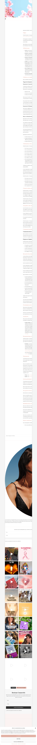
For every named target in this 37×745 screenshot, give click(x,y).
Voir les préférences (18, 741)
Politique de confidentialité (22, 743)
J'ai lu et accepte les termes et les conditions (14, 710)
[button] (35, 728)
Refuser (18, 738)
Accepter (18, 735)
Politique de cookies (14, 743)
